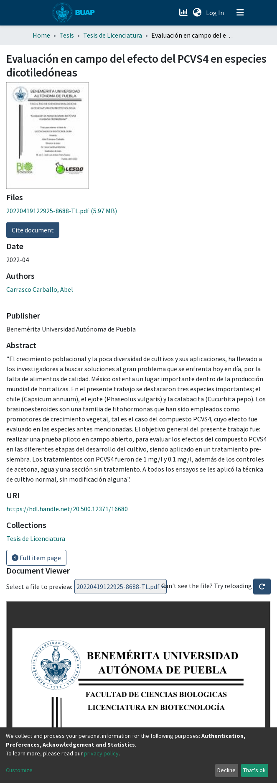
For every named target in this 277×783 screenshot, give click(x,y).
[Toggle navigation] (240, 12)
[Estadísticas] (184, 13)
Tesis (66, 35)
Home (41, 35)
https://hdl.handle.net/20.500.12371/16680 (67, 509)
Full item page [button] (36, 557)
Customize (19, 770)
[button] (197, 13)
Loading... (120, 586)
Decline (226, 770)
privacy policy (101, 753)
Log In (216, 12)
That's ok (254, 770)
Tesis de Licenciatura (112, 35)
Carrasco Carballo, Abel (39, 289)
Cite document (33, 230)
